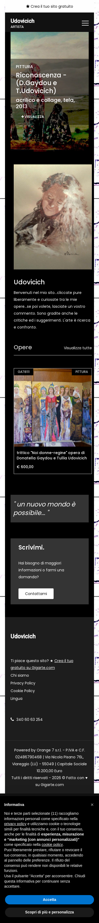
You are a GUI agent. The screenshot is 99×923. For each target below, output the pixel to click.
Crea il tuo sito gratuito (49, 6)
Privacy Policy (23, 683)
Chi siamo (20, 675)
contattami (36, 594)
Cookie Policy (23, 691)
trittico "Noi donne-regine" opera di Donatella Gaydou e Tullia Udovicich (52, 455)
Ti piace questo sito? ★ (42, 664)
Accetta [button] (49, 899)
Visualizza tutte (78, 348)
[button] (92, 804)
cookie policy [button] (52, 844)
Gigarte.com (52, 785)
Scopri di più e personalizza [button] (49, 912)
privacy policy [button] (15, 824)
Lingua (16, 698)
